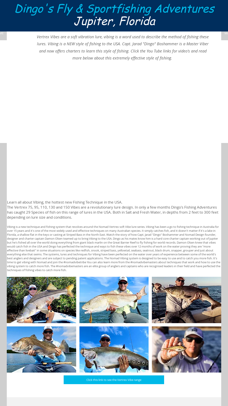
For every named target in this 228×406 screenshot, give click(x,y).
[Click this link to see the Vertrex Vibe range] (114, 379)
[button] (41, 300)
